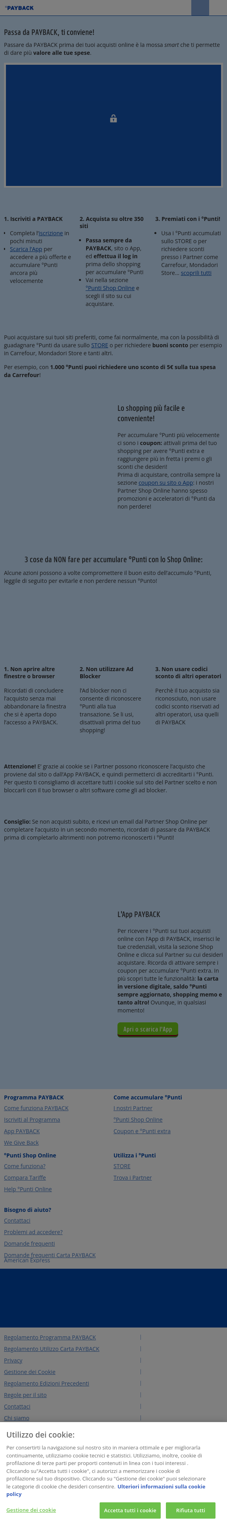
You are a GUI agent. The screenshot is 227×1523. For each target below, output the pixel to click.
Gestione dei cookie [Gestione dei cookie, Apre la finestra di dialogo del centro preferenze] (31, 1513)
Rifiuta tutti (191, 1514)
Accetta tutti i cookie (130, 1514)
